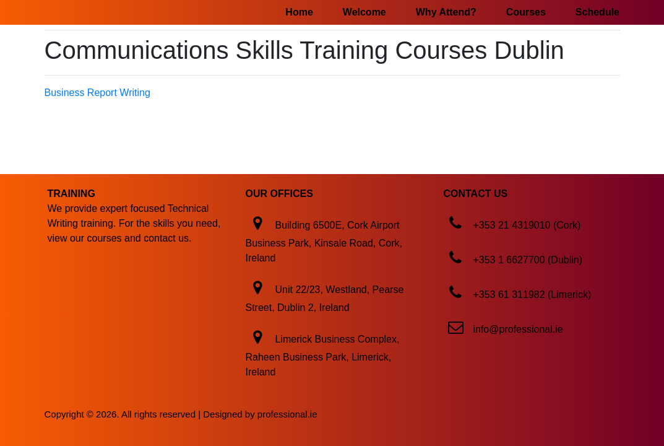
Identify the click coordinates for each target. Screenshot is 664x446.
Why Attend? (446, 12)
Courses (526, 12)
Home (299, 12)
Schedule (597, 12)
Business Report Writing (97, 92)
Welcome (364, 12)
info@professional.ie (518, 329)
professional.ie (287, 414)
